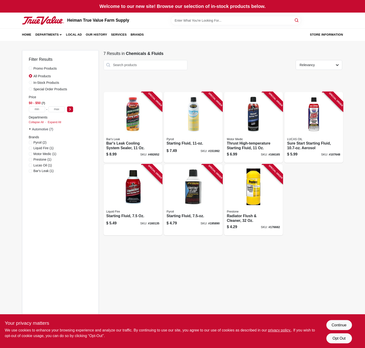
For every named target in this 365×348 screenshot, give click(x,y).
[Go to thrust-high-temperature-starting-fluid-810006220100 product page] (253, 127)
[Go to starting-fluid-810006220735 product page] (133, 199)
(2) (40, 142)
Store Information (326, 34)
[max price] (56, 109)
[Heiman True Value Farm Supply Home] (43, 20)
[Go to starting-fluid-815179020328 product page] (193, 127)
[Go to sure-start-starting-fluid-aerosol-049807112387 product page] (313, 127)
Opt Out (338, 338)
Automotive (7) (42, 129)
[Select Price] (70, 109)
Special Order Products (50, 89)
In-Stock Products (46, 82)
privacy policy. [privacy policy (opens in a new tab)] (279, 330)
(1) (44, 148)
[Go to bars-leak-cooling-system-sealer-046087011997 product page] (133, 127)
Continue (338, 325)
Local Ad (74, 34)
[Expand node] (30, 129)
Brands (137, 34)
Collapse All (36, 122)
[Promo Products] (30, 68)
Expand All (54, 122)
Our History (96, 34)
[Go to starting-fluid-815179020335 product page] (193, 199)
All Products (42, 76)
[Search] (297, 20)
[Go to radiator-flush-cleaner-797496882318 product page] (253, 199)
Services (119, 34)
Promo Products (45, 68)
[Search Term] (236, 20)
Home (26, 34)
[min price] (37, 109)
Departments (47, 34)
